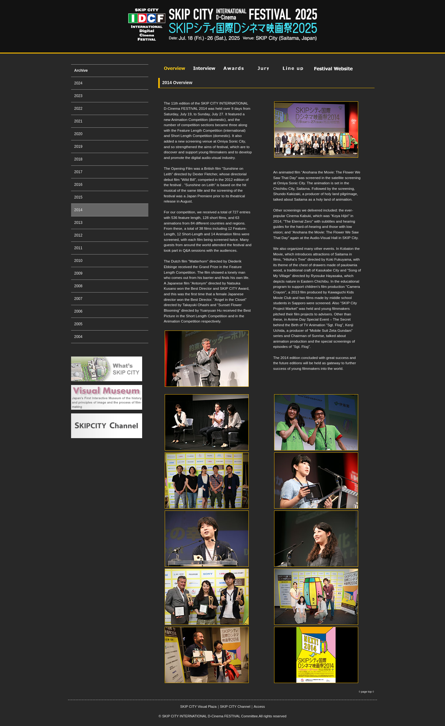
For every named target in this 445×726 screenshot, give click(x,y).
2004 (78, 337)
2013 (78, 222)
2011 (78, 248)
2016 (78, 184)
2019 (78, 146)
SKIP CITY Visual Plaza (198, 706)
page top (366, 691)
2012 (78, 235)
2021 (78, 121)
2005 (78, 324)
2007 (78, 299)
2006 (78, 311)
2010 (78, 260)
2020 (78, 134)
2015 (78, 197)
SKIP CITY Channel (235, 706)
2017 (78, 172)
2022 (78, 108)
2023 (78, 96)
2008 (78, 286)
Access (259, 706)
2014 (78, 210)
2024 (78, 83)
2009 (78, 273)
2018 (78, 159)
